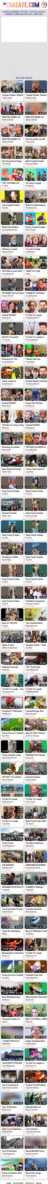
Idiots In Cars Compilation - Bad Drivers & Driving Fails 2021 (12, 645)
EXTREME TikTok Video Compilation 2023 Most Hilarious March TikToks (13, 293)
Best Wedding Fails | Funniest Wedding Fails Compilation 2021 (13, 997)
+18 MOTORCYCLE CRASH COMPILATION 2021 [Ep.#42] (12, 1041)
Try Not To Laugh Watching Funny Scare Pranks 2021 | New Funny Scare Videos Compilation (12, 821)
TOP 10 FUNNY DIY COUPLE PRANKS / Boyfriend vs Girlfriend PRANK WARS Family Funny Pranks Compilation (12, 183)
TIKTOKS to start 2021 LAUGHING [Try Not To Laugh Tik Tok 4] (12, 271)
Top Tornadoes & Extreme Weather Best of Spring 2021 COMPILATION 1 (12, 1085)
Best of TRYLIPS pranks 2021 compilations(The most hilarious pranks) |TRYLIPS (12, 623)
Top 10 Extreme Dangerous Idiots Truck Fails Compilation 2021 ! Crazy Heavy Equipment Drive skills (12, 1107)
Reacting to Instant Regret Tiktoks (11, 447)
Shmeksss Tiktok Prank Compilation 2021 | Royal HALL (10, 557)
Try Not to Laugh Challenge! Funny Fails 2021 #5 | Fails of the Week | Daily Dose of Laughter (12, 799)
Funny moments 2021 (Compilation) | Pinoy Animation (12, 1173)
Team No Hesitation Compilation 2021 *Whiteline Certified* (11, 931)
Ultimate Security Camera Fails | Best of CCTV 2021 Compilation (12, 667)
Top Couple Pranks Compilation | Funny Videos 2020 (11, 205)
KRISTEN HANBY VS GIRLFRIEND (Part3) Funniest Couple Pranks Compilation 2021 (11, 117)
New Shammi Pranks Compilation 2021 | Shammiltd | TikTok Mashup (11, 469)
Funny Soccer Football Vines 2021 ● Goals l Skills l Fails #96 (12, 733)
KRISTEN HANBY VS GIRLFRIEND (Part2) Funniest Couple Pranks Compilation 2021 (11, 139)
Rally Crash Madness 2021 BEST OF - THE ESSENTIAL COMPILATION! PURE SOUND (12, 1129)
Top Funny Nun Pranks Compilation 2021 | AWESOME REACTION (12, 909)
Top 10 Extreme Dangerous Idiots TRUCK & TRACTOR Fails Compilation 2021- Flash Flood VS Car (12, 1151)
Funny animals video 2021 (11, 755)
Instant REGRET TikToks (9, 315)
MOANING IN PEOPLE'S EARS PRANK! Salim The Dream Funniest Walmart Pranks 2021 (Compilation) (12, 887)
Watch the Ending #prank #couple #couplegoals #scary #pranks (12, 227)
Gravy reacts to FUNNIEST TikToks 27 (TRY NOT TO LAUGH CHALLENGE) (12, 381)
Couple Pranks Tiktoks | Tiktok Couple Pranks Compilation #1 (12, 95)
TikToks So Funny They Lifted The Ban (13, 425)
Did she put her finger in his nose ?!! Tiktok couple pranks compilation (12, 161)
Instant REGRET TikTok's (9, 403)
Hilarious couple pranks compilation (11, 249)
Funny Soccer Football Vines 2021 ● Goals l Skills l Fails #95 (12, 975)
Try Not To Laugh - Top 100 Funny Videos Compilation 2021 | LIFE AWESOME (12, 689)
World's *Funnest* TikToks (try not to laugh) (10, 337)
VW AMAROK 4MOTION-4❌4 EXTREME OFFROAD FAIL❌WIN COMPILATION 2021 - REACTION (12, 865)
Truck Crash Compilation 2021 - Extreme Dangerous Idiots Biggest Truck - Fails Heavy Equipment (12, 843)
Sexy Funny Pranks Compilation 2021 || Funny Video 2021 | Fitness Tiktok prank (11, 491)
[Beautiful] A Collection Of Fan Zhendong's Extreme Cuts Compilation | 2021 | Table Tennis (12, 953)
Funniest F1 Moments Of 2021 (12, 711)
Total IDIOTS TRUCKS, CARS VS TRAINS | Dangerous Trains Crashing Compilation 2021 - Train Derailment (12, 1063)
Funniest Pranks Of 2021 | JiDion (11, 1019)
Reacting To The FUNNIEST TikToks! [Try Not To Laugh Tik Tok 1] (12, 359)
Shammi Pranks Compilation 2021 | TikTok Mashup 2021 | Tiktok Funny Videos (12, 513)
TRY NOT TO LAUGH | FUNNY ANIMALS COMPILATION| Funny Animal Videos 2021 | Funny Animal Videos (12, 777)
